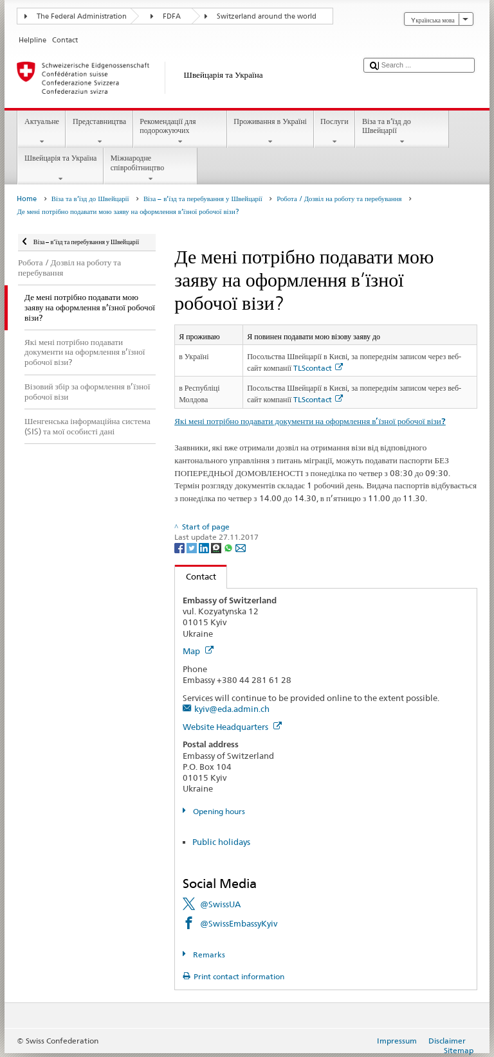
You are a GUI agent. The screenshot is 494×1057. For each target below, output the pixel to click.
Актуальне (41, 131)
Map (198, 651)
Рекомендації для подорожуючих (180, 131)
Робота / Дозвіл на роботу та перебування (339, 199)
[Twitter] (193, 547)
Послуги (335, 131)
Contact (195, 576)
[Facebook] (180, 547)
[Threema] (217, 547)
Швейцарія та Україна (60, 168)
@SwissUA (220, 904)
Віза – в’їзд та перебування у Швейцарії (202, 199)
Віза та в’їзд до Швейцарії (402, 131)
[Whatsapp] (229, 547)
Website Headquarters (232, 727)
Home (27, 199)
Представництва (99, 131)
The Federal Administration (82, 16)
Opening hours (218, 811)
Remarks (208, 954)
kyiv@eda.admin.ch (232, 709)
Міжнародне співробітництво (150, 168)
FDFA (172, 16)
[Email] (240, 547)
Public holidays (221, 842)
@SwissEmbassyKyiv (238, 923)
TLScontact (318, 368)
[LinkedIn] (205, 547)
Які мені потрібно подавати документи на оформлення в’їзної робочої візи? (310, 421)
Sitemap (458, 1050)
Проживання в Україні (270, 131)
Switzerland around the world (266, 16)
